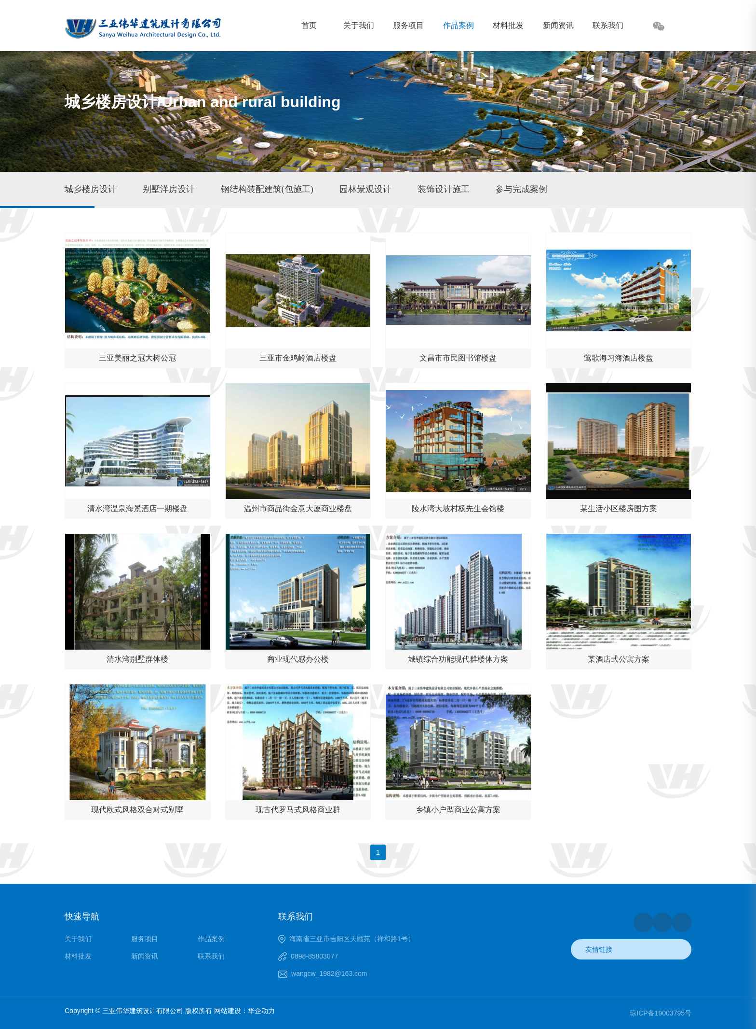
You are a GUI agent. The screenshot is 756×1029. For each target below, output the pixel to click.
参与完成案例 (521, 189)
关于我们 (358, 25)
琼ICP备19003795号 (660, 1013)
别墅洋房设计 (169, 189)
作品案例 (458, 25)
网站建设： (231, 1011)
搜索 (684, 27)
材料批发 (508, 25)
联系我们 (608, 25)
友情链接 (598, 949)
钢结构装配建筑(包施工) (267, 189)
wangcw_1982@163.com (329, 973)
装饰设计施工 (444, 189)
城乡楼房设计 (91, 189)
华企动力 (261, 1011)
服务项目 (408, 25)
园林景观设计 (365, 189)
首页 (309, 25)
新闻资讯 (558, 25)
